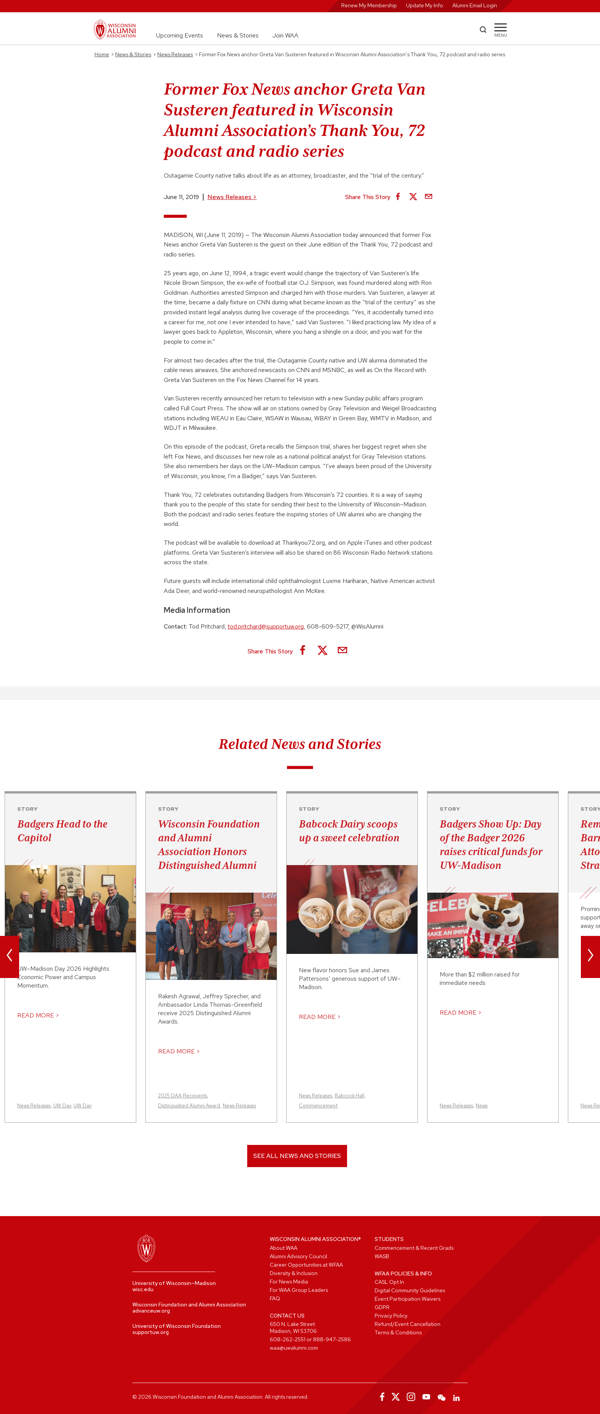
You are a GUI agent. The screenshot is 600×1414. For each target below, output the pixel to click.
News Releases (232, 197)
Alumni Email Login (474, 5)
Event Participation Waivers (407, 1298)
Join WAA (285, 35)
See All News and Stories (297, 1156)
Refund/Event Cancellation (407, 1324)
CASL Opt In (389, 1281)
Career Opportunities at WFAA (306, 1264)
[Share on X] (413, 197)
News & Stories (238, 35)
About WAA (283, 1247)
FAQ (275, 1298)
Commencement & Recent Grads (414, 1247)
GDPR (382, 1307)
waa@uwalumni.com (294, 1347)
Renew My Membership (369, 5)
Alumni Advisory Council (298, 1256)
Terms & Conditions (398, 1332)
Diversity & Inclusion (294, 1273)
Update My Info (424, 5)
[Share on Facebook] (398, 197)
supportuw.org (150, 1332)
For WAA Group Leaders (299, 1290)
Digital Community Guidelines (410, 1290)
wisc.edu (142, 1289)
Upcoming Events (179, 35)
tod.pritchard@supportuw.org (266, 626)
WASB (382, 1256)
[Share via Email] (428, 197)
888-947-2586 (332, 1339)
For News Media (289, 1281)
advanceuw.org (151, 1310)
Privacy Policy (391, 1315)
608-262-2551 (287, 1339)
